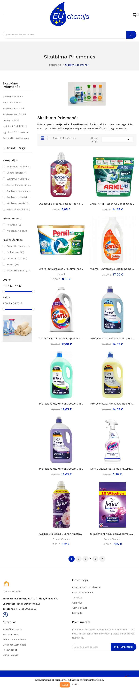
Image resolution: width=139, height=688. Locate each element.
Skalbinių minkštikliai (14, 114)
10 (95, 558)
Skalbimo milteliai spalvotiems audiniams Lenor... (112, 533)
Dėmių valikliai (11, 120)
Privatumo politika (82, 592)
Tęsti (102, 558)
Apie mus (77, 602)
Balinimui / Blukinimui (15, 126)
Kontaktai (77, 613)
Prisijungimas (10, 649)
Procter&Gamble (18, 270)
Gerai (65, 684)
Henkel (12, 264)
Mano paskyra (10, 654)
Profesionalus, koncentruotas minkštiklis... (112, 338)
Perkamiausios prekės (15, 639)
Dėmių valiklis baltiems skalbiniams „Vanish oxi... (112, 468)
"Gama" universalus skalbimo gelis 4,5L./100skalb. (112, 268)
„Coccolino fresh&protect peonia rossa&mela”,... (61, 203)
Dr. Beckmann (16, 258)
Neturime (13, 224)
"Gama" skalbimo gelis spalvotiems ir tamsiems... (61, 338)
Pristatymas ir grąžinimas (86, 587)
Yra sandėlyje (17, 230)
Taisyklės (77, 597)
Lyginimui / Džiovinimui (15, 132)
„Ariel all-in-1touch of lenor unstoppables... (112, 203)
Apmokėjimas (79, 607)
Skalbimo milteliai (13, 96)
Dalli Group (15, 252)
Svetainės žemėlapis (14, 644)
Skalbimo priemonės (11, 85)
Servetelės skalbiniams (16, 138)
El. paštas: (9, 603)
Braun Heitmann (18, 246)
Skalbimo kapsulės (13, 108)
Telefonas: (9, 608)
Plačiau (75, 684)
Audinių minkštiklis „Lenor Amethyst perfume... (61, 533)
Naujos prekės (11, 634)
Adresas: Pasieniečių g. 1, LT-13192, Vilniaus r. (30, 598)
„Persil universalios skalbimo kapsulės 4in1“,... (61, 268)
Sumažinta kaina (12, 629)
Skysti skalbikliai (12, 102)
